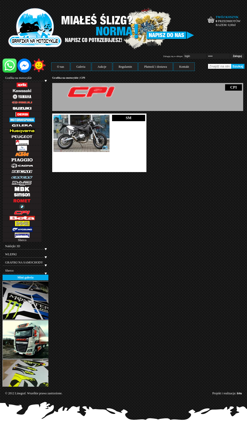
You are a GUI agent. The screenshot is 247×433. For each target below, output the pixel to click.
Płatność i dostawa (155, 66)
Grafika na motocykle (18, 78)
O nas (60, 66)
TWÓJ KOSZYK (227, 17)
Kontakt (184, 66)
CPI (82, 77)
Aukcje (102, 66)
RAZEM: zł (226, 25)
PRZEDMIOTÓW (228, 21)
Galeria (80, 66)
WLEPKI (11, 254)
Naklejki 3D (12, 246)
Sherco (22, 240)
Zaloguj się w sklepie (173, 56)
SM (129, 118)
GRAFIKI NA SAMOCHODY (24, 262)
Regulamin (125, 66)
